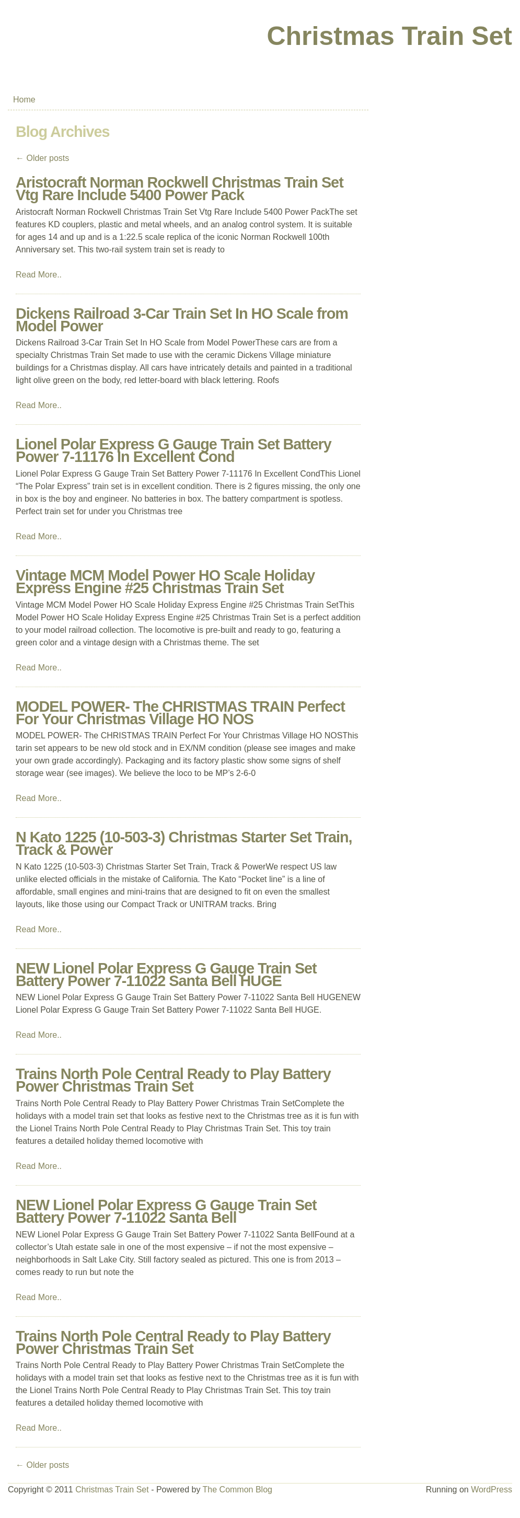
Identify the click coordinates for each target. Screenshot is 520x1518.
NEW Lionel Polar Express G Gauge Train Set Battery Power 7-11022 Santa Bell (166, 1211)
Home (24, 99)
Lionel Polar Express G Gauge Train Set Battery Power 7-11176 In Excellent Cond (173, 450)
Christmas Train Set (389, 36)
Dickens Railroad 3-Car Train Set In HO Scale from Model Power (182, 319)
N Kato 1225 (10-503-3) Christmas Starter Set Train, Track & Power (184, 843)
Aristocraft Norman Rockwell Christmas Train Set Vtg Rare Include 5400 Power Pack (179, 188)
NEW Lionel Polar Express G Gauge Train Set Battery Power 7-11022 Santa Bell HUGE (166, 974)
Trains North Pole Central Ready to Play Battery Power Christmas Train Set (173, 1080)
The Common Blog (237, 1489)
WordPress (491, 1489)
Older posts (42, 158)
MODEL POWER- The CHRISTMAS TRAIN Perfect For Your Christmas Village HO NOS (180, 712)
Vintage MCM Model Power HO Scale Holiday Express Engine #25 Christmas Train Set (165, 581)
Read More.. (39, 274)
